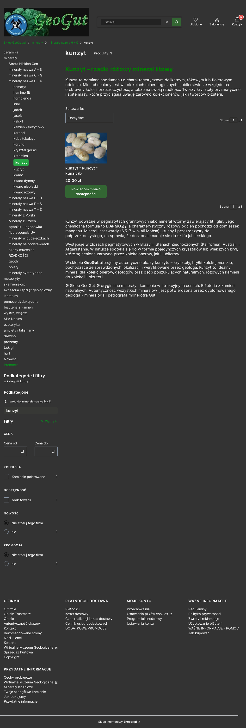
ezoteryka (12, 324)
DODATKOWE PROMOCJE (85, 628)
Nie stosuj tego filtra (27, 523)
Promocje (11, 365)
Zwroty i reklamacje (203, 619)
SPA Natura (13, 319)
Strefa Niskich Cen (23, 64)
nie (14, 532)
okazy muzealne (21, 250)
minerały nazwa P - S (25, 204)
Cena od (10, 443)
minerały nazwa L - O (25, 198)
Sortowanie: (74, 108)
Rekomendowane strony (23, 633)
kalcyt (18, 121)
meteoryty (12, 278)
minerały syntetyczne (25, 273)
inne (16, 104)
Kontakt (10, 628)
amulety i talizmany (19, 330)
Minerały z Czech (22, 221)
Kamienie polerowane (28, 477)
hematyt (19, 87)
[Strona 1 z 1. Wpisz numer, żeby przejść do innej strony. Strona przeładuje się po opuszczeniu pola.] (233, 120)
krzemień (20, 156)
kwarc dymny (24, 181)
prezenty (11, 342)
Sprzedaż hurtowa (18, 652)
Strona (224, 120)
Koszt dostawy (76, 614)
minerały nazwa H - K (63, 42)
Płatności (72, 609)
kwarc (18, 175)
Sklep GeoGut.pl (15, 42)
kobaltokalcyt (24, 138)
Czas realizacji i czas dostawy (88, 619)
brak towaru (21, 500)
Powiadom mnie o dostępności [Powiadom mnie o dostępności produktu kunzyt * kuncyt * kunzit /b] (86, 191)
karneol (19, 133)
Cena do (41, 443)
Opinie (9, 619)
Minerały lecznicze (18, 687)
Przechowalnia (138, 609)
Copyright (11, 657)
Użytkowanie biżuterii (205, 623)
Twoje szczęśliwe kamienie (25, 692)
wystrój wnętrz (15, 313)
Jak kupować (198, 633)
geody (14, 261)
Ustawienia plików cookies (148, 614)
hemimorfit (21, 92)
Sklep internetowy (117, 721)
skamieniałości (15, 284)
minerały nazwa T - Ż (25, 209)
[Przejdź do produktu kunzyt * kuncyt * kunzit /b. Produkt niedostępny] (86, 148)
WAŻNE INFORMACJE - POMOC (213, 628)
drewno (10, 336)
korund (19, 144)
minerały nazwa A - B (25, 69)
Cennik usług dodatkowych (86, 623)
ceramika (11, 52)
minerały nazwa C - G (25, 75)
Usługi (8, 347)
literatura (11, 296)
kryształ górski (25, 150)
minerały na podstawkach (29, 244)
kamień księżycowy (28, 127)
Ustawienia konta (140, 623)
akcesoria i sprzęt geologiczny (28, 290)
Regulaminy (197, 609)
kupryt (18, 169)
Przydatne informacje (20, 701)
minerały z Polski (22, 215)
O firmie (10, 609)
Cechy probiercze (18, 677)
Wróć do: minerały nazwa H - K (27, 401)
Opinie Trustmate (17, 614)
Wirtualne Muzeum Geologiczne (29, 647)
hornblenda (22, 98)
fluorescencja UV (22, 232)
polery (13, 267)
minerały (37, 42)
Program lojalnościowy (144, 619)
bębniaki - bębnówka (25, 227)
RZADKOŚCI (18, 255)
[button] (176, 22)
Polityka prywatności (204, 614)
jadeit (17, 110)
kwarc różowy (24, 192)
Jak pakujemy (15, 696)
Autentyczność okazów (22, 623)
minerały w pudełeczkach (29, 238)
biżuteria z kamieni (18, 307)
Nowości (10, 359)
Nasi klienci (13, 638)
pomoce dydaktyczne (21, 301)
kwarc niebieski (25, 186)
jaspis (17, 115)
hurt (7, 353)
